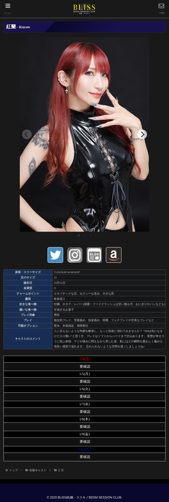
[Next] (142, 134)
